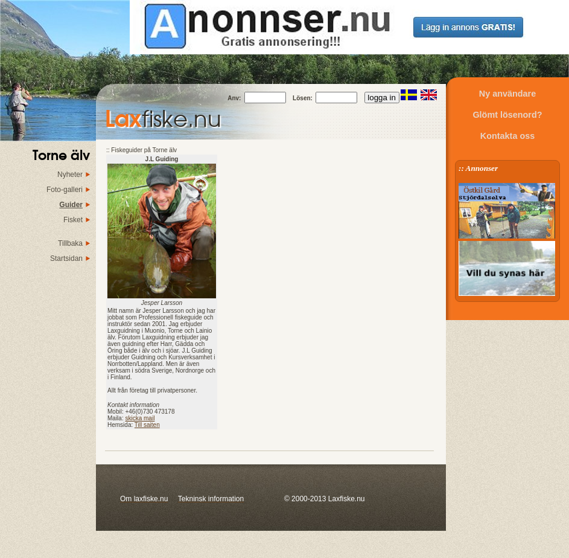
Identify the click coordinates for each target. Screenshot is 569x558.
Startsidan (66, 258)
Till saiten (147, 425)
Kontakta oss (507, 136)
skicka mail (139, 418)
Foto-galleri (64, 189)
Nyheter (70, 174)
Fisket (73, 220)
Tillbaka (70, 243)
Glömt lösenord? (507, 115)
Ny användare (507, 93)
